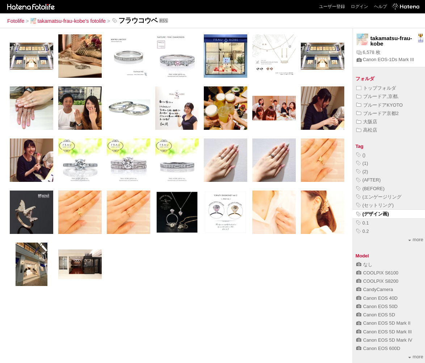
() (361, 155)
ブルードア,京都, (377, 96)
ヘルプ (380, 6)
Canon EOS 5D (375, 314)
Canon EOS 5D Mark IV (384, 340)
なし (364, 264)
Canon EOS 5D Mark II (383, 323)
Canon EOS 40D (376, 298)
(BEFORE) (370, 188)
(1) (362, 163)
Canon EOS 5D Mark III (384, 331)
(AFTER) (368, 180)
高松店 (366, 130)
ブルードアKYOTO (379, 105)
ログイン (359, 6)
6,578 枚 (368, 52)
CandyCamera (374, 289)
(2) (362, 171)
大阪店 (366, 121)
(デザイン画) (372, 214)
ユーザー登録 (332, 6)
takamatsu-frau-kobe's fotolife (68, 21)
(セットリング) (375, 205)
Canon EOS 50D (376, 306)
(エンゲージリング (378, 197)
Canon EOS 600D (378, 348)
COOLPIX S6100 (377, 273)
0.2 (362, 231)
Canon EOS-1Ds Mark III (385, 59)
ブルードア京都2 (377, 113)
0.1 (362, 223)
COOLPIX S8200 (377, 281)
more (415, 239)
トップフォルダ (376, 88)
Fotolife (15, 21)
